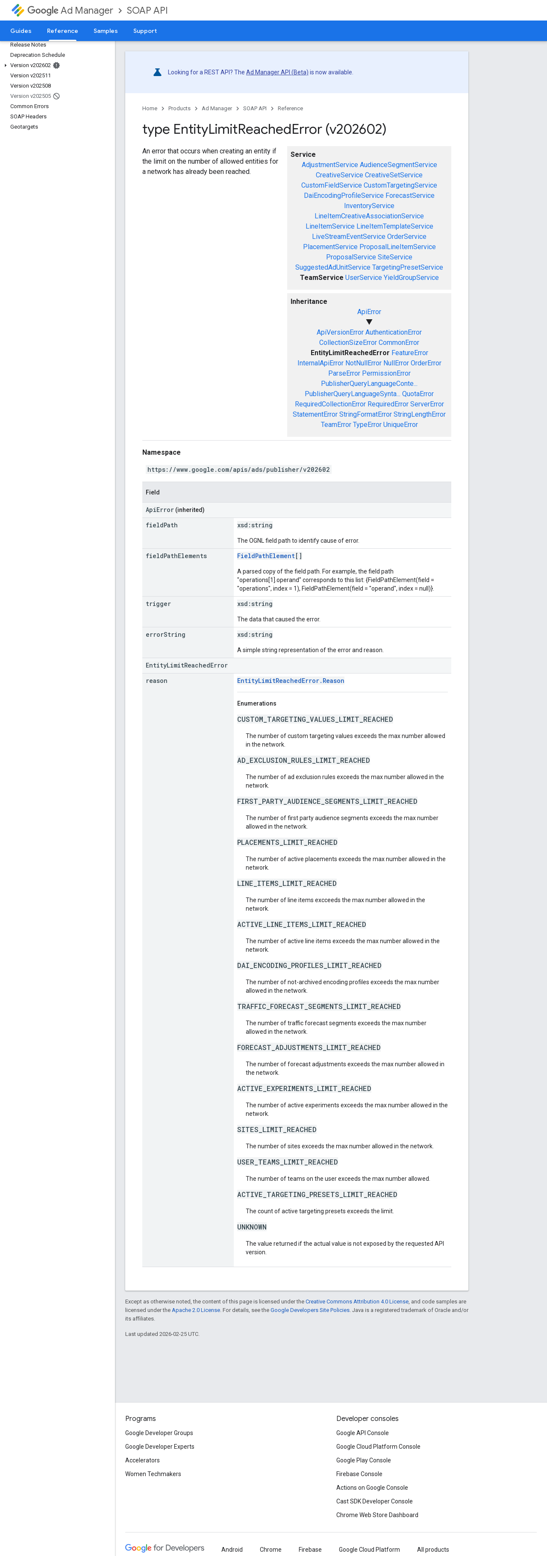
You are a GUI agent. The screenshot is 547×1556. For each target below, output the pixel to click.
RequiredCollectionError (330, 404)
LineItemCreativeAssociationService (369, 216)
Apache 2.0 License (196, 1310)
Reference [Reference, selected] (62, 31)
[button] (56, 65)
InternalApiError (320, 363)
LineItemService (330, 226)
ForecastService (410, 195)
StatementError (315, 414)
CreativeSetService (394, 175)
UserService (363, 278)
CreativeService (339, 175)
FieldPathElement (266, 556)
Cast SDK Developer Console (374, 1501)
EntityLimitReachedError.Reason (290, 681)
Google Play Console (363, 1460)
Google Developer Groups (159, 1433)
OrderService (406, 236)
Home (149, 108)
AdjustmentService (330, 165)
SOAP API (147, 10)
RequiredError (388, 404)
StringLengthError (420, 414)
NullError (396, 363)
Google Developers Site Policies (310, 1310)
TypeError (367, 425)
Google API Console (362, 1433)
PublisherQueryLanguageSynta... (352, 394)
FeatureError (409, 353)
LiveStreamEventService (348, 236)
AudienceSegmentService (398, 165)
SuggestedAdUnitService (333, 267)
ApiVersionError (340, 332)
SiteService (395, 257)
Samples (106, 31)
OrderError (426, 363)
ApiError (369, 312)
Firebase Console (359, 1474)
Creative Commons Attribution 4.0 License (357, 1301)
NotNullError (363, 363)
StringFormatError (365, 414)
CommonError (399, 342)
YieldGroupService (411, 278)
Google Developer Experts (159, 1446)
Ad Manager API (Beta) (277, 72)
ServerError (427, 404)
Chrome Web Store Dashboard (377, 1515)
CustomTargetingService (400, 185)
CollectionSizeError (348, 342)
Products (179, 108)
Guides (21, 31)
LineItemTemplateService (394, 226)
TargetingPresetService (407, 267)
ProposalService (351, 257)
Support (145, 31)
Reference (290, 108)
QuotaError (418, 394)
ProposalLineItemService (397, 247)
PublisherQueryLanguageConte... (369, 383)
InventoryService (369, 206)
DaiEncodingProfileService (344, 195)
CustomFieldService (331, 185)
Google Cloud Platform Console (378, 1446)
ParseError (344, 373)
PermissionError (386, 373)
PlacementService (330, 247)
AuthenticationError (393, 332)
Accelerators (142, 1460)
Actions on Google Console (372, 1487)
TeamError (336, 425)
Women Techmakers (153, 1474)
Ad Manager (70, 10)
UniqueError (400, 425)
